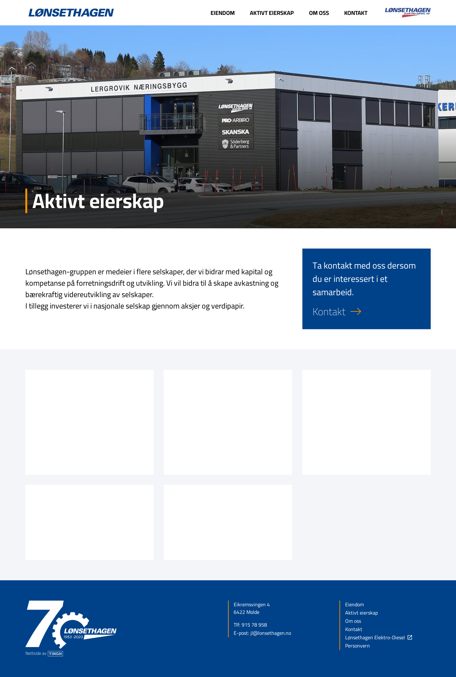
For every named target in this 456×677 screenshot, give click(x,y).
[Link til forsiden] (71, 12)
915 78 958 (254, 625)
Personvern (357, 646)
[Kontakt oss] (367, 311)
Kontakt (353, 629)
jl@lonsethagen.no (270, 633)
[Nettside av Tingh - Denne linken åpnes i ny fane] (44, 653)
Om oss (353, 621)
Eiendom (354, 605)
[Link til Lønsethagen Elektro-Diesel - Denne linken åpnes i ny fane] (403, 12)
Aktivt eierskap (361, 613)
